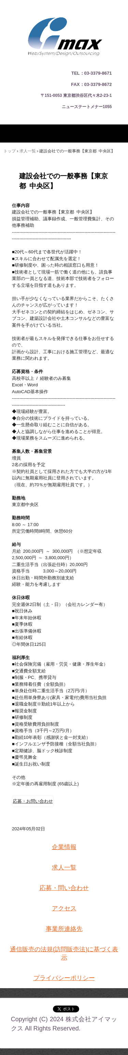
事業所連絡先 (64, 928)
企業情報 (64, 847)
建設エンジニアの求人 (64, 10)
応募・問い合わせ (64, 888)
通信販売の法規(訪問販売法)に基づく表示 (64, 953)
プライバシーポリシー (64, 978)
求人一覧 (64, 867)
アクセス (64, 908)
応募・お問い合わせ (33, 801)
